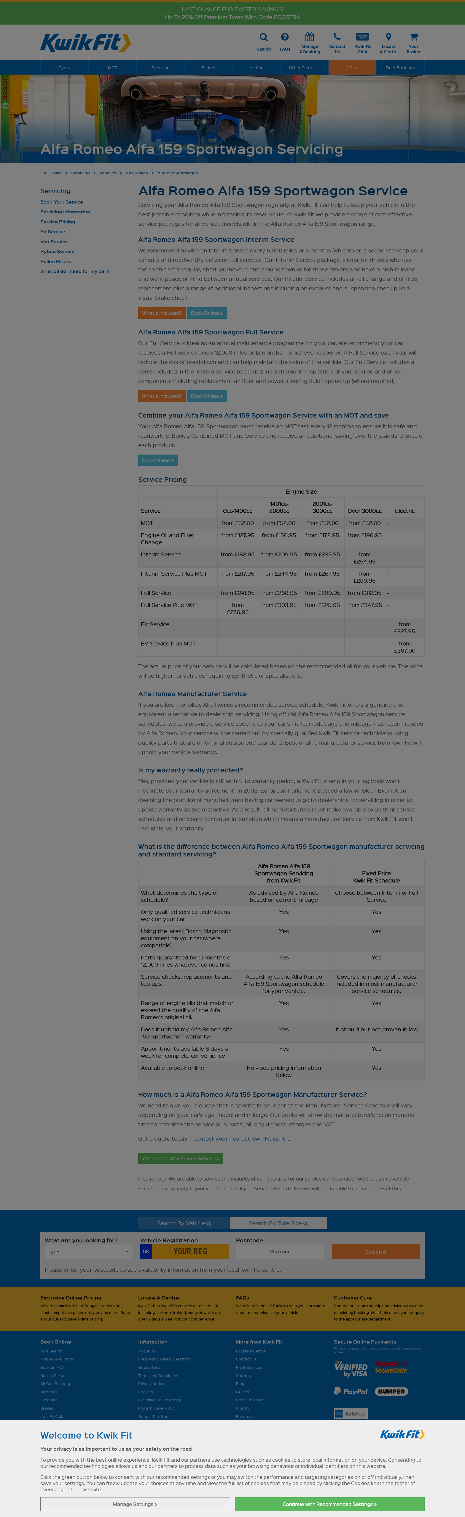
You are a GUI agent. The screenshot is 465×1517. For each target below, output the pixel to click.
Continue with (330, 1504)
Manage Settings (135, 1504)
